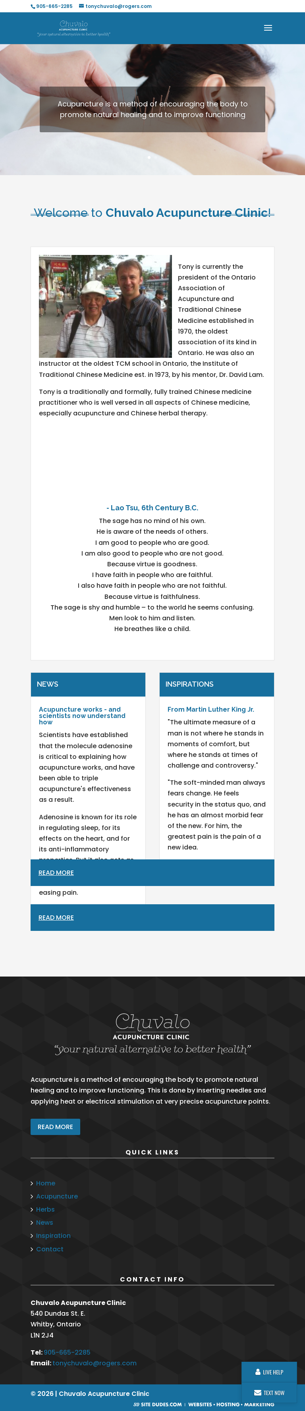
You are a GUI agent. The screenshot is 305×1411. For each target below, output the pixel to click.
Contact (50, 1249)
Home (45, 1183)
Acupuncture (57, 1196)
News (44, 1222)
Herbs (45, 1209)
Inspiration (53, 1235)
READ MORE (55, 1126)
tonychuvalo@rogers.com (94, 1363)
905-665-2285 (67, 1352)
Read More (56, 917)
